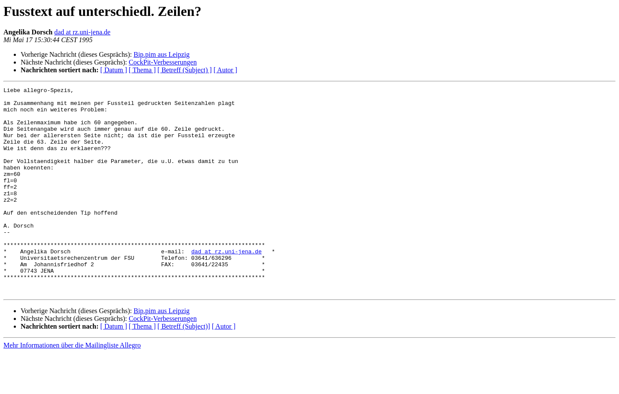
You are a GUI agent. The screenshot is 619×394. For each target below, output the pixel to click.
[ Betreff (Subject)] (183, 367)
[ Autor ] (225, 70)
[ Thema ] (142, 70)
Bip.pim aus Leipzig (162, 54)
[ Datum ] (113, 70)
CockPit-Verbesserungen (162, 62)
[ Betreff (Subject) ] (184, 70)
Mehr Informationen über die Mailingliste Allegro (72, 386)
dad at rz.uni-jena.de (82, 32)
